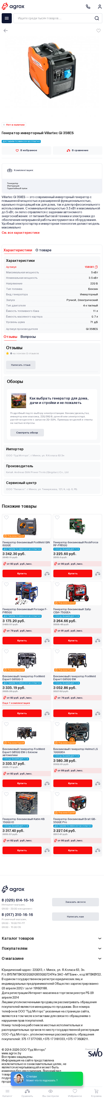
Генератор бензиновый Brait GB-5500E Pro (74, 821)
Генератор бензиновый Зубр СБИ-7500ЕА (72, 611)
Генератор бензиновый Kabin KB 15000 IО (24, 821)
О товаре (43, 250)
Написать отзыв (20, 364)
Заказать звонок (75, 901)
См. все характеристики (20, 232)
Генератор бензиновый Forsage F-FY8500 (25, 611)
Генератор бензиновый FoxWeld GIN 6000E (26, 544)
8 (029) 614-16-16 (18, 900)
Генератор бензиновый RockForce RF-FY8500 (75, 544)
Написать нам (75, 916)
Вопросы (28, 337)
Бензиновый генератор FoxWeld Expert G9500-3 (24, 678)
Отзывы (10, 337)
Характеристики (18, 250)
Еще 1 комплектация (16, 703)
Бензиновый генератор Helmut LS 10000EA (75, 751)
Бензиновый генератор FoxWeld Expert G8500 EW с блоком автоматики (24, 752)
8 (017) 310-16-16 (17, 914)
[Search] (96, 18)
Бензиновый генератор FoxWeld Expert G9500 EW (74, 678)
